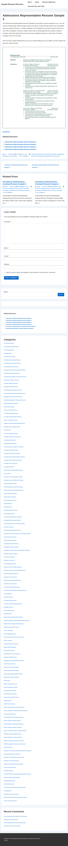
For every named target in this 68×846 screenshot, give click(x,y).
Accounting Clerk (21, 822)
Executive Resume (8, 527)
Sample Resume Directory (12, 4)
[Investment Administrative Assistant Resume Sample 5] (23, 186)
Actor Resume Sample (9, 356)
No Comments (25, 156)
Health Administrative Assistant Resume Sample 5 (20, 328)
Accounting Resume (9, 350)
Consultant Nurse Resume (10, 463)
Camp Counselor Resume (10, 410)
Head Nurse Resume (9, 560)
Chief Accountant (16, 826)
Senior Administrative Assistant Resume (14, 707)
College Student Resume (10, 443)
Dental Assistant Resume (10, 483)
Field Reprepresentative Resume (12, 530)
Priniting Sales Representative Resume (14, 660)
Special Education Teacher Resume (13, 737)
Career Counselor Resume (11, 420)
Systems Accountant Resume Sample (13, 764)
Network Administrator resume (11, 627)
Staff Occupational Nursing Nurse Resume (15, 744)
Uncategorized (7, 790)
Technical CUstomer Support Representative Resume (17, 774)
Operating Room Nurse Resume (12, 653)
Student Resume (8, 747)
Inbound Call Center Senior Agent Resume (15, 570)
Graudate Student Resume (11, 553)
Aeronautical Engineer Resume (12, 373)
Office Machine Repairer (10, 647)
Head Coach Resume (9, 557)
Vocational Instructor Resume (11, 794)
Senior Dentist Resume (10, 714)
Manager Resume (8, 607)
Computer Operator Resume (11, 450)
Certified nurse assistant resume (12, 426)
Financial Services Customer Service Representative (17, 533)
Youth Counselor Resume (10, 800)
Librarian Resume (8, 597)
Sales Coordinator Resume (11, 687)
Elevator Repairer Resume (10, 510)
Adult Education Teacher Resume (12, 363)
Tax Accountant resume (10, 767)
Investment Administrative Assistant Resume (16, 190)
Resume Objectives (48, 2)
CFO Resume (7, 430)
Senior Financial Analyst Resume (12, 720)
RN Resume (7, 680)
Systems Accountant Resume (11, 760)
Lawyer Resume (8, 593)
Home (30, 2)
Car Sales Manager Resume (11, 413)
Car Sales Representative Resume (13, 416)
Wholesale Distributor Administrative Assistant (15, 797)
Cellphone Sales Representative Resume (14, 423)
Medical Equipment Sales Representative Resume (16, 620)
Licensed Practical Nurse (10, 600)
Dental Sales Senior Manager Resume (13, 490)
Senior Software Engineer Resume (13, 727)
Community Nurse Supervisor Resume (13, 447)
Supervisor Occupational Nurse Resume (14, 757)
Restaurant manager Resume (11, 677)
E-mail (6, 256)
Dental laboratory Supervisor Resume (13, 487)
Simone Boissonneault (9, 822)
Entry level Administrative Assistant (13, 517)
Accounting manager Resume (11, 346)
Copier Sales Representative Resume (13, 470)
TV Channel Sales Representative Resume (15, 787)
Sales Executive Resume (10, 694)
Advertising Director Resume (11, 366)
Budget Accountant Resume (11, 403)
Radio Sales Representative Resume (13, 674)
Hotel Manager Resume (10, 563)
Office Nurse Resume (9, 650)
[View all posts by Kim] (4, 154)
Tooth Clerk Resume (9, 784)
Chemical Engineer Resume (11, 433)
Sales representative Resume (11, 697)
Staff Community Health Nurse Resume (14, 740)
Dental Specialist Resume (10, 493)
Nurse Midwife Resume (10, 633)
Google (6, 819)
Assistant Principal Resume (11, 386)
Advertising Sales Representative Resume (14, 370)
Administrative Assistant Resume (47, 154)
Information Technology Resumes (12, 580)
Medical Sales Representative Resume (14, 623)
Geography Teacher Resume (11, 547)
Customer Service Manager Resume (13, 476)
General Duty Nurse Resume (11, 543)
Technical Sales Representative (12, 777)
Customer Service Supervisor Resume (13, 480)
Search (6, 292)
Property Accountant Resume (11, 667)
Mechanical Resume (9, 610)
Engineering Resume (9, 513)
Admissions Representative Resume (49, 156)
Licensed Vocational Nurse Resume (13, 603)
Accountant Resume (9, 343)
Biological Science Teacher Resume (13, 396)
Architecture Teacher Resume (11, 380)
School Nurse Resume (9, 704)
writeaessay (7, 826)
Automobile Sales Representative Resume (14, 393)
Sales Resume (7, 700)
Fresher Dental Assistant (10, 537)
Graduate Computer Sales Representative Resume (17, 550)
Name (6, 248)
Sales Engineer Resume (10, 690)
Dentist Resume (8, 503)
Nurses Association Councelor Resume (14, 637)
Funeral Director (13, 819)
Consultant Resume (9, 466)
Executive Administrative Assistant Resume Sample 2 (21, 326)
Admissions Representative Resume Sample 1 (20, 142)
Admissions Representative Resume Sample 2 (20, 144)
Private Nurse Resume (9, 663)
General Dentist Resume (10, 540)
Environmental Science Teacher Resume (14, 523)
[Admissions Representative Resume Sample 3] (21, 154)
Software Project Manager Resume (13, 734)
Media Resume (8, 613)
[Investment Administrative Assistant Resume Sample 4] (55, 186)
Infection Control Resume (10, 577)
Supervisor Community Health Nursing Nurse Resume (17, 750)
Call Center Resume (9, 406)
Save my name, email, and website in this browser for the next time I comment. (31, 272)
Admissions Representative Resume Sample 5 (20, 149)
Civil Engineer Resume (9, 440)
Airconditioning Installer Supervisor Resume (15, 376)
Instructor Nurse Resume (10, 583)
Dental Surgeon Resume (10, 500)
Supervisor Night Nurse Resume (12, 754)
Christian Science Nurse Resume (12, 436)
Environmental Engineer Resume (12, 520)
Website (6, 264)
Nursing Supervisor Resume (11, 643)
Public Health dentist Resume (11, 670)
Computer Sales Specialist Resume (13, 460)
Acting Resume (8, 353)
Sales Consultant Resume (10, 684)
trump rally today (8, 816)
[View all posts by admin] (5, 186)
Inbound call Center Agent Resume (13, 567)
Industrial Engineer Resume (11, 573)
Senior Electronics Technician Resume (13, 717)
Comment (7, 221)
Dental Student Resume (10, 497)
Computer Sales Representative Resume (14, 456)
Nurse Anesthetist (8, 630)
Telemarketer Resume (9, 780)
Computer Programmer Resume (12, 453)
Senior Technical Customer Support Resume (15, 730)
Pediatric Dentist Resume (10, 657)
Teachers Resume (8, 770)
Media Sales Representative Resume (13, 617)
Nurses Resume (8, 640)
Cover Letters (7, 473)
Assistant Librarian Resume (11, 383)
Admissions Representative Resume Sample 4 (20, 147)
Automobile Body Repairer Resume (13, 390)
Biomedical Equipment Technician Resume (15, 400)
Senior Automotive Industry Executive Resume (15, 710)
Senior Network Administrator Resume (13, 724)
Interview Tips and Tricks (36, 6)
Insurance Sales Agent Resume (12, 587)
